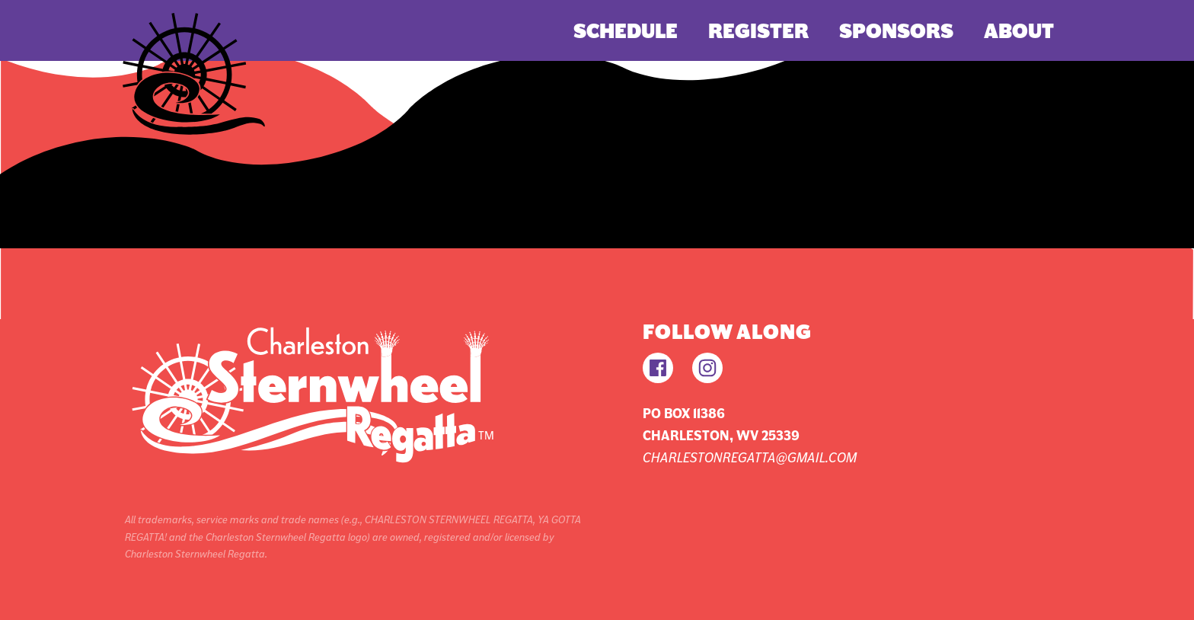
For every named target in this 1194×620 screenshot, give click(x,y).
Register (758, 31)
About (1019, 31)
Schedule (625, 31)
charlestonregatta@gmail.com (750, 457)
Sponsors (896, 31)
